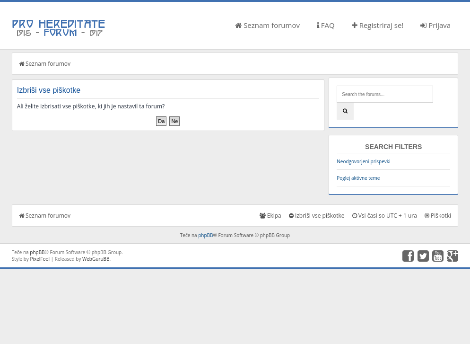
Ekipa (270, 216)
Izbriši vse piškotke (317, 216)
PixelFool (40, 259)
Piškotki (438, 216)
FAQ (326, 25)
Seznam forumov (267, 25)
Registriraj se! (378, 25)
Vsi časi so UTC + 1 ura (384, 216)
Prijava (435, 25)
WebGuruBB (96, 259)
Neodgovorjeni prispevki (363, 161)
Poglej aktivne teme (358, 178)
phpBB (205, 235)
